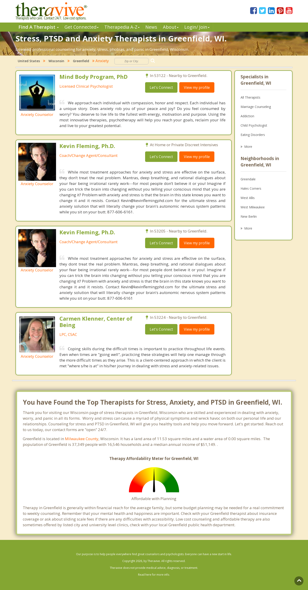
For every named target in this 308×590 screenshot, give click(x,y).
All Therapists (250, 97)
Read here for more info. (154, 575)
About (171, 27)
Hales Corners (251, 188)
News (151, 27)
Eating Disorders (253, 135)
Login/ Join (197, 27)
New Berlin (249, 216)
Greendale (248, 179)
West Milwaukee (253, 207)
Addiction (247, 116)
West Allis (248, 198)
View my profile (197, 87)
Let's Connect (161, 87)
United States (29, 61)
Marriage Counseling (256, 107)
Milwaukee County (81, 438)
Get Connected (81, 27)
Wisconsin (56, 61)
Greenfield (81, 61)
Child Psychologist (254, 125)
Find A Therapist (38, 27)
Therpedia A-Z (122, 27)
